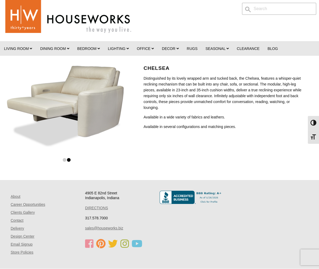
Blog (272, 48)
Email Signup (22, 244)
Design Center (23, 236)
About (15, 196)
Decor (170, 48)
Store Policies (22, 252)
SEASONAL (217, 48)
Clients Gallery (23, 212)
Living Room (18, 48)
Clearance (248, 48)
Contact (17, 220)
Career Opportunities (28, 204)
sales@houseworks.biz (104, 228)
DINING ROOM (54, 48)
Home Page (68, 20)
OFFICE (145, 48)
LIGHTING (118, 48)
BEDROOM (88, 48)
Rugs (192, 48)
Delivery (17, 228)
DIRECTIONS (96, 208)
